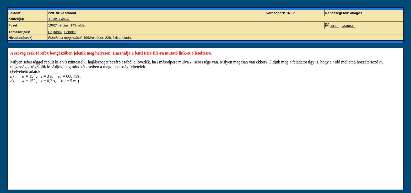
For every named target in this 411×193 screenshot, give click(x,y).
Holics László (59, 19)
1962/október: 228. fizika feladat (107, 38)
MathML (348, 26)
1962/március (58, 25)
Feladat (69, 32)
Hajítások (55, 32)
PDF (332, 26)
